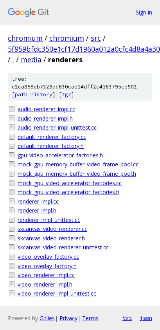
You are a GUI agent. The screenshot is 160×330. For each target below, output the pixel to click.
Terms (90, 318)
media (31, 59)
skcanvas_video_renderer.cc (52, 229)
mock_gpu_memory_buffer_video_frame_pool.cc (78, 164)
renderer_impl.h (37, 210)
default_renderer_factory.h (51, 146)
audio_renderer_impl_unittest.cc (57, 127)
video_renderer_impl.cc (46, 275)
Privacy (68, 318)
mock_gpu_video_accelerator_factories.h (68, 192)
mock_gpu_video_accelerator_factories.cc (70, 183)
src (96, 38)
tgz (66, 94)
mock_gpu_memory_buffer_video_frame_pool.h (77, 173)
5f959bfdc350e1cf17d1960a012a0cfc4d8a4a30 (84, 49)
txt (127, 317)
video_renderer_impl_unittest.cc (57, 293)
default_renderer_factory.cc (52, 137)
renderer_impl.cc (38, 201)
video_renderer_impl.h (45, 284)
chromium (25, 38)
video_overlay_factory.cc (48, 256)
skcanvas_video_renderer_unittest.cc (63, 247)
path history (33, 94)
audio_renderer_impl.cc (46, 109)
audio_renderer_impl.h (45, 118)
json (146, 317)
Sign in (144, 12)
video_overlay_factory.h (47, 266)
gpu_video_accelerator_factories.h (60, 155)
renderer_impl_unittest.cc (49, 220)
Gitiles (47, 318)
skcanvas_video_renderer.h (51, 238)
